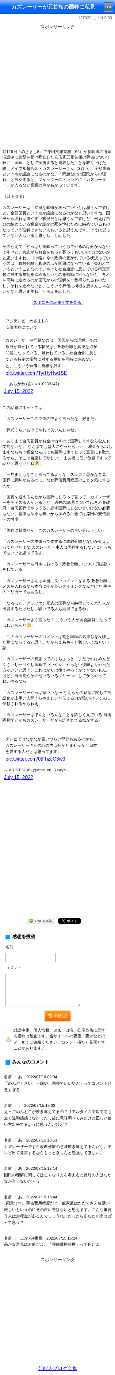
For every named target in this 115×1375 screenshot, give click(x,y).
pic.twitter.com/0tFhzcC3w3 (35, 759)
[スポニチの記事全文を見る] (57, 302)
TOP (108, 7)
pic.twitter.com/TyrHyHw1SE (36, 373)
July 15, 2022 (18, 391)
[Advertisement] (57, 89)
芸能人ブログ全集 (57, 1368)
